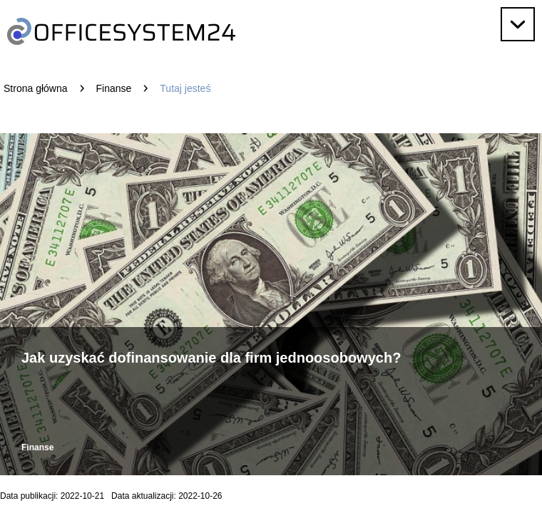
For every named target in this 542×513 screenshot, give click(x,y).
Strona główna (36, 88)
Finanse (114, 88)
